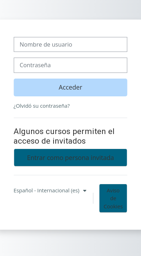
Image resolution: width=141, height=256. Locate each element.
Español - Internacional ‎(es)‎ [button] (47, 190)
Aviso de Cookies (113, 198)
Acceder (70, 87)
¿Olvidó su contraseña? (42, 105)
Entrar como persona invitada (70, 157)
